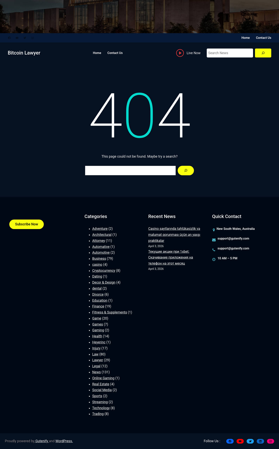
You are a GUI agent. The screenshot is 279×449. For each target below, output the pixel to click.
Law (95, 354)
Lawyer (97, 360)
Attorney (98, 241)
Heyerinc (98, 342)
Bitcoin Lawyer (24, 53)
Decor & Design (103, 282)
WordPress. (64, 441)
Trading (98, 414)
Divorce (98, 294)
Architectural (102, 235)
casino (97, 265)
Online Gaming (103, 378)
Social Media (102, 390)
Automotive (101, 252)
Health (97, 336)
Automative (100, 247)
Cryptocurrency (103, 271)
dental (97, 288)
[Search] (263, 53)
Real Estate (100, 384)
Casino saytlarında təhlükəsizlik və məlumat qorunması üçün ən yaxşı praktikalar (174, 235)
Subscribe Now (26, 224)
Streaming (100, 402)
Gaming (98, 330)
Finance (98, 306)
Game (96, 318)
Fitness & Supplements (109, 312)
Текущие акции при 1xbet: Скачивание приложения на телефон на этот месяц (170, 258)
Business (99, 259)
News (96, 372)
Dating (97, 276)
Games (97, 324)
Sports (97, 396)
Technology (101, 408)
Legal (96, 366)
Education (99, 300)
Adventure (100, 229)
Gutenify (42, 441)
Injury (96, 348)
